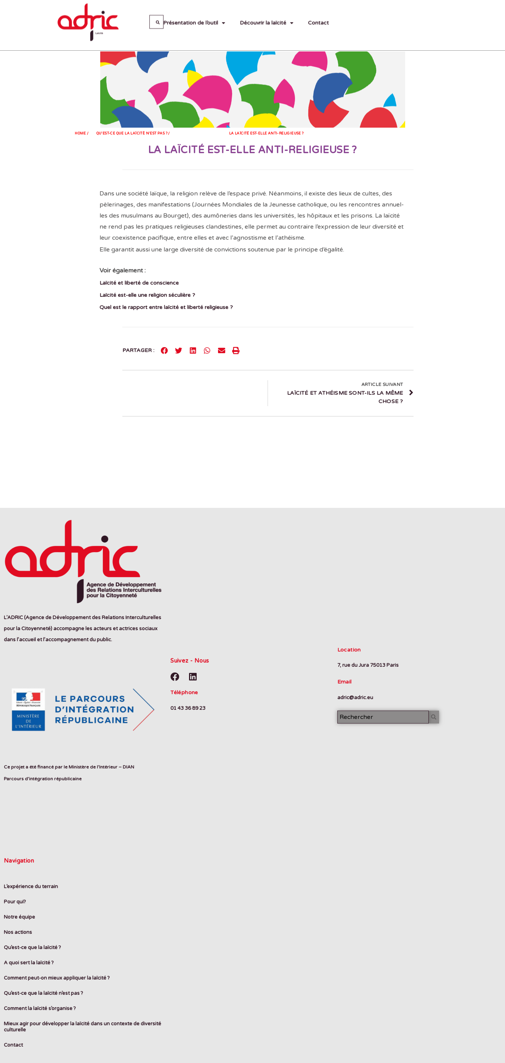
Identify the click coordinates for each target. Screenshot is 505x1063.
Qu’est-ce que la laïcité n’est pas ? (43, 993)
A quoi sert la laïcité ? (29, 963)
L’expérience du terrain (31, 887)
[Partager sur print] (236, 350)
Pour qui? (15, 902)
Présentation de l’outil (194, 11)
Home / (81, 133)
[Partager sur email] (222, 350)
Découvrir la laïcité (266, 11)
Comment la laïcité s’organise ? (40, 1008)
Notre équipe (19, 917)
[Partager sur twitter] (179, 350)
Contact (318, 11)
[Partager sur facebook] (165, 350)
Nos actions (18, 932)
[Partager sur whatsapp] (207, 350)
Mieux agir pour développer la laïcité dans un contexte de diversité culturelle (82, 1027)
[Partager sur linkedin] (193, 350)
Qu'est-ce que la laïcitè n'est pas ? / (133, 133)
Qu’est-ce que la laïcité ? (32, 948)
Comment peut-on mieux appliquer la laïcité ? (57, 978)
